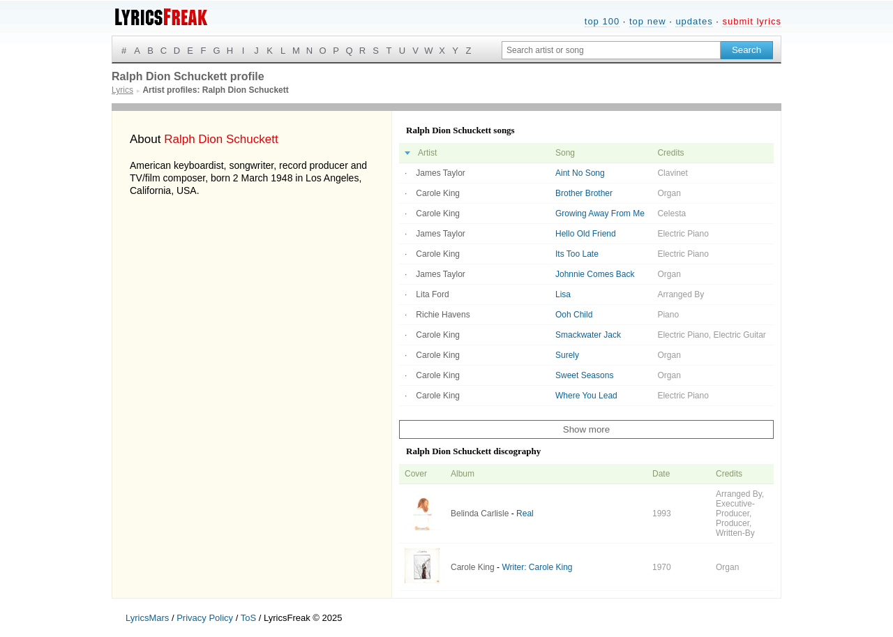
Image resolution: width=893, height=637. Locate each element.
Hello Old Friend (585, 234)
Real (525, 513)
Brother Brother (584, 193)
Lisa (563, 294)
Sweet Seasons (584, 375)
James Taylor (440, 173)
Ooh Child (573, 315)
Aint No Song (580, 173)
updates (693, 21)
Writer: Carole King (537, 567)
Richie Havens (443, 315)
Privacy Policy (205, 618)
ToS (248, 618)
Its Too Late (577, 254)
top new (647, 21)
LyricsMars (147, 618)
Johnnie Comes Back (594, 274)
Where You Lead (586, 395)
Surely (567, 355)
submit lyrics (751, 21)
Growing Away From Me (600, 213)
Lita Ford (432, 294)
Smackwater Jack (588, 335)
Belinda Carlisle (480, 513)
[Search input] (611, 50)
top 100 (602, 21)
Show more (586, 429)
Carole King (438, 193)
